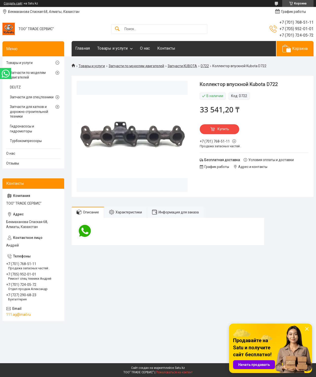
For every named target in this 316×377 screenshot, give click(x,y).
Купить (223, 129)
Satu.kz (180, 368)
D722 (205, 66)
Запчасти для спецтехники (32, 97)
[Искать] (117, 29)
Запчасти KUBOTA (182, 66)
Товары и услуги (112, 48)
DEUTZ (15, 87)
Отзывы (12, 163)
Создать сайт (13, 3)
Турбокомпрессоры (26, 141)
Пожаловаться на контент (174, 372)
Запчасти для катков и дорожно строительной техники (29, 111)
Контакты (166, 48)
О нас (145, 48)
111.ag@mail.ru (18, 314)
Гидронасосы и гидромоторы (22, 128)
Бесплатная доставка (222, 160)
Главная (82, 48)
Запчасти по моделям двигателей (136, 66)
